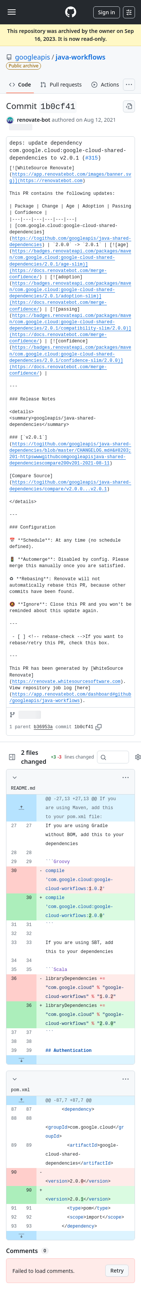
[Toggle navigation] (11, 12)
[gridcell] (70, 808)
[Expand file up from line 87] (21, 1100)
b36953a (43, 727)
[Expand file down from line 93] (21, 1235)
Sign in (106, 12)
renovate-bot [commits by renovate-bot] (33, 119)
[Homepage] (71, 12)
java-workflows (81, 56)
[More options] (126, 778)
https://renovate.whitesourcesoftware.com (66, 681)
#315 (91, 158)
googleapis (32, 56)
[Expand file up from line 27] (21, 808)
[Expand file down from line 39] (21, 1059)
